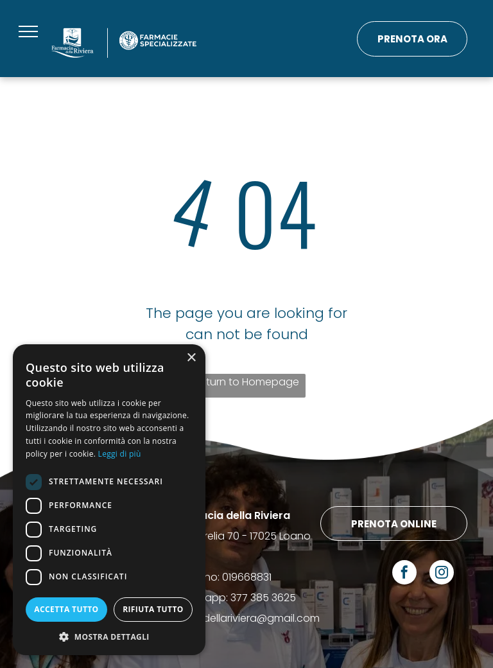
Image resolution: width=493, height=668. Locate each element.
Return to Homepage (246, 381)
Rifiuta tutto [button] (153, 609)
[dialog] (109, 499)
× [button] (191, 358)
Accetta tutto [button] (66, 609)
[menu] (28, 31)
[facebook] (404, 574)
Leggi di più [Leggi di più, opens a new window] (119, 453)
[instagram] (441, 574)
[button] (109, 636)
